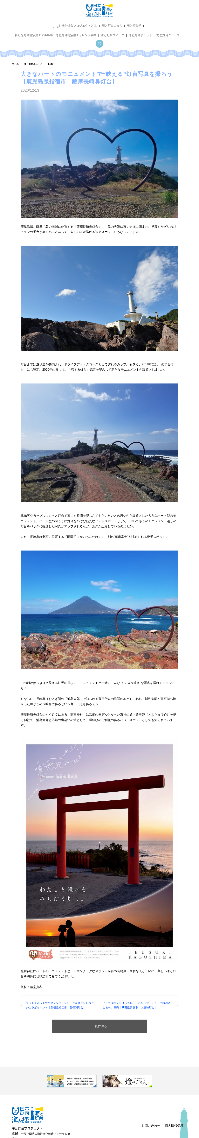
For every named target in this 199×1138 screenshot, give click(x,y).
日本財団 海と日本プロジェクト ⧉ (43, 1102)
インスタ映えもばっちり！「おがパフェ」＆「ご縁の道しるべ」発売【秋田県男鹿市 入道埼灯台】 (135, 968)
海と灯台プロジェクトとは (40, 24)
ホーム (17, 24)
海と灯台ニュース (120, 30)
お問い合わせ (150, 1088)
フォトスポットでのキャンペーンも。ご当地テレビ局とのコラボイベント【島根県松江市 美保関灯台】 (61, 968)
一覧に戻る (99, 989)
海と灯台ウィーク (67, 30)
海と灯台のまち (70, 24)
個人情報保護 (174, 1088)
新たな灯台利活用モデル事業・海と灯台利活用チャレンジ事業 (141, 24)
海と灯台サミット (93, 30)
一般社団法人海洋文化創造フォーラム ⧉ (45, 1096)
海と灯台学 (92, 24)
